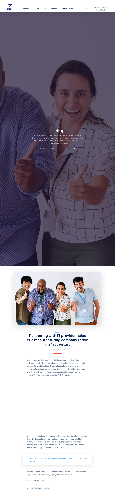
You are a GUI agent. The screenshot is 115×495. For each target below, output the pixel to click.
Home (25, 8)
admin (54, 349)
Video (47, 488)
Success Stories (57, 332)
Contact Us (83, 8)
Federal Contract (68, 8)
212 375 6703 (100, 9)
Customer (37, 488)
